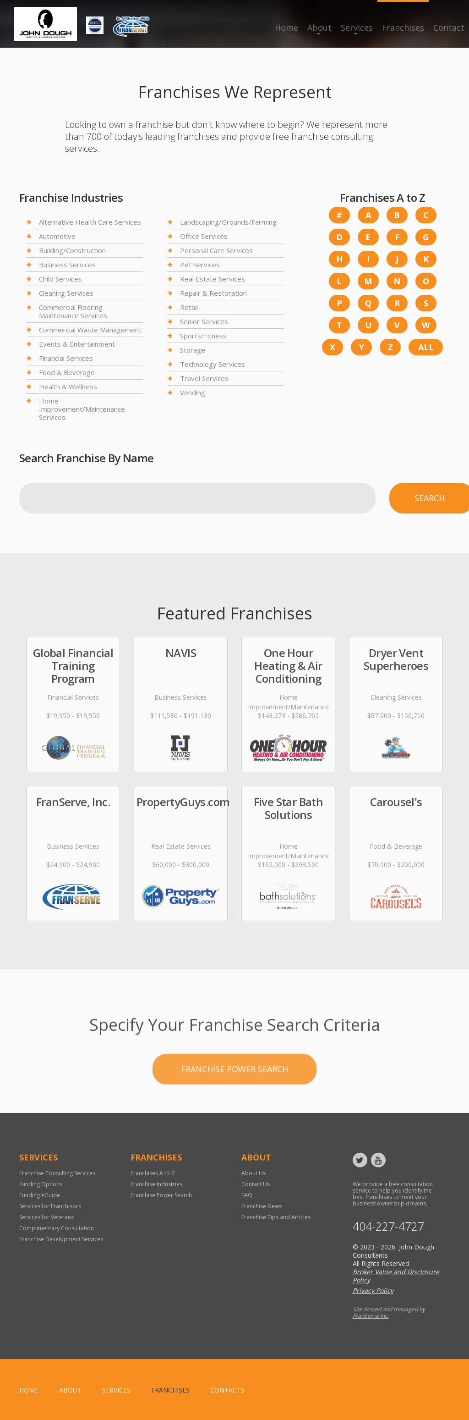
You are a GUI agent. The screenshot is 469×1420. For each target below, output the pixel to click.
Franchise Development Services (61, 1239)
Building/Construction (72, 250)
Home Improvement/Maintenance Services (82, 409)
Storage (192, 349)
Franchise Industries (156, 1184)
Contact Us (255, 1184)
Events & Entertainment (77, 343)
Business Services (67, 264)
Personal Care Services (216, 250)
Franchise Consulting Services (57, 1173)
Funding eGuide (39, 1195)
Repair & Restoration (213, 293)
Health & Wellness (68, 386)
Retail (189, 307)
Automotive (57, 236)
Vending (192, 392)
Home (286, 27)
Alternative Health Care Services (90, 222)
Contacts (227, 1390)
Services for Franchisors (50, 1206)
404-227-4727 (388, 1226)
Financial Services (66, 358)
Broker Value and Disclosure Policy (396, 1275)
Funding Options (40, 1184)
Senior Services (204, 321)
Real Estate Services (212, 278)
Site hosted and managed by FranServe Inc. (389, 1312)
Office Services (204, 236)
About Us (253, 1173)
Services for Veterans (46, 1217)
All (426, 347)
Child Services (60, 278)
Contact (448, 27)
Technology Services (212, 364)
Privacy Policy (373, 1290)
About (319, 27)
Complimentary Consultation (56, 1228)
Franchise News (261, 1206)
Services (357, 27)
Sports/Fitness (203, 335)
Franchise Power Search (234, 1101)
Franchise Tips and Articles (276, 1217)
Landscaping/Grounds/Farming (228, 222)
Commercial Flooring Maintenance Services (73, 311)
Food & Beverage (67, 372)
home (28, 1390)
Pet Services (200, 264)
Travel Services (204, 378)
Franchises (403, 27)
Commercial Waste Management (90, 329)
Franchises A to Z (153, 1173)
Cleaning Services (66, 293)
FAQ (246, 1195)
